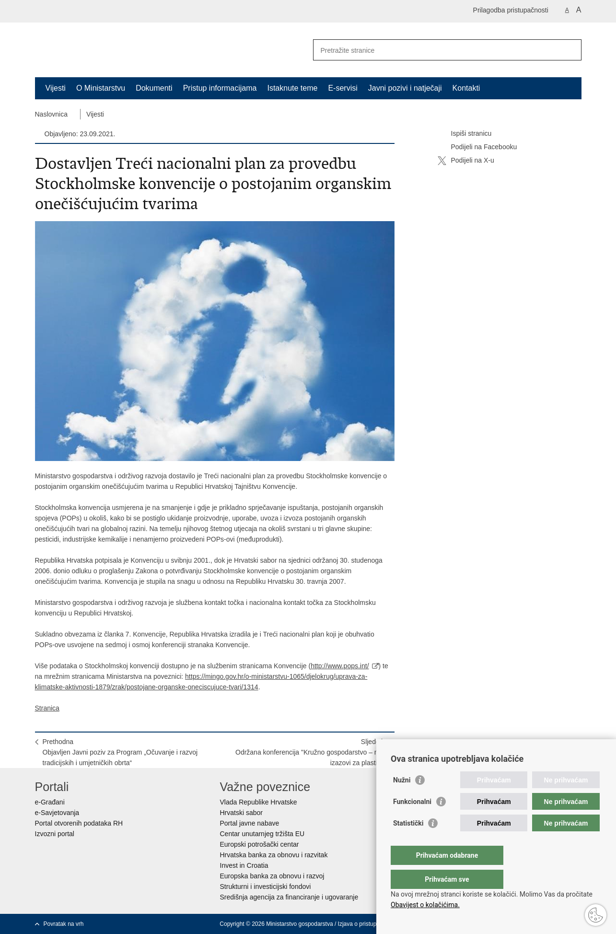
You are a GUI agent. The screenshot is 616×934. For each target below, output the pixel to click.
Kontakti (466, 88)
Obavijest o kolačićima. (425, 905)
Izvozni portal (54, 834)
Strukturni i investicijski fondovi (265, 886)
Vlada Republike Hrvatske (258, 802)
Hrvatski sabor (241, 812)
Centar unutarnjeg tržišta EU (262, 834)
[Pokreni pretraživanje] (570, 50)
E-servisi (342, 88)
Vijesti (56, 88)
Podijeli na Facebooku (477, 147)
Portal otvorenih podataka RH (79, 823)
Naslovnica (51, 114)
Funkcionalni (412, 821)
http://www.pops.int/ (340, 666)
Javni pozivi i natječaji (405, 88)
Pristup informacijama (220, 88)
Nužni (401, 799)
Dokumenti (154, 88)
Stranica (47, 708)
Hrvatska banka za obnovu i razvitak (274, 855)
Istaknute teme (292, 88)
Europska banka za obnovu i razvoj (272, 876)
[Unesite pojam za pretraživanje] (437, 50)
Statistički (408, 842)
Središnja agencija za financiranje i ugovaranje (289, 897)
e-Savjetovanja (57, 812)
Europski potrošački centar (259, 844)
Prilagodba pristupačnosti (510, 10)
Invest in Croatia (244, 865)
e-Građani (50, 802)
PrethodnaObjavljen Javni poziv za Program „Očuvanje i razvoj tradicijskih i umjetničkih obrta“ (120, 752)
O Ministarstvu (100, 88)
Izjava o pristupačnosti (366, 924)
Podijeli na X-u (466, 160)
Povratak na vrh (64, 924)
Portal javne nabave (249, 823)
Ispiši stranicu (465, 134)
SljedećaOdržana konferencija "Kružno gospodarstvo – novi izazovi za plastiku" (311, 752)
